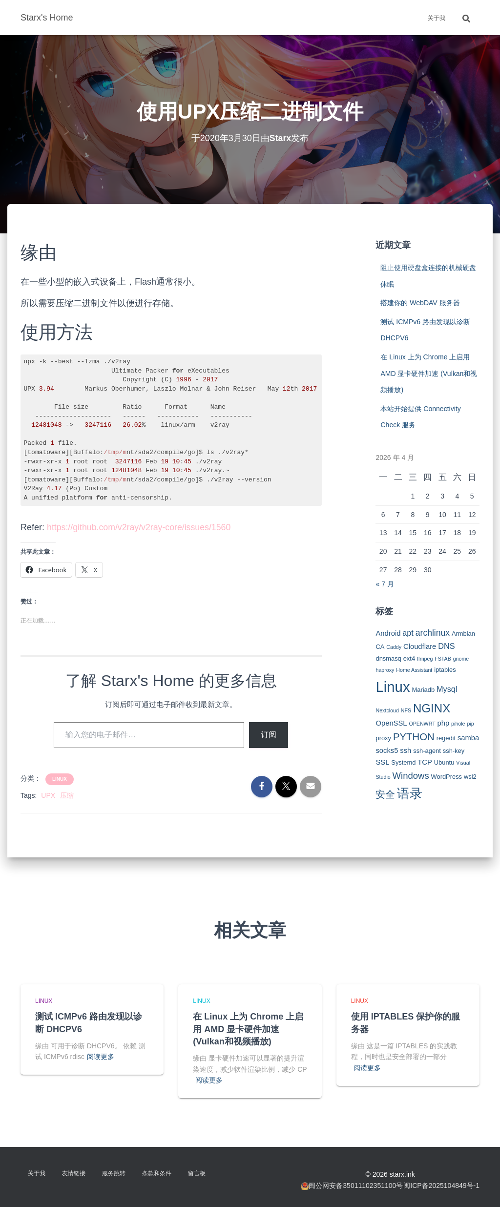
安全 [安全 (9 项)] (385, 794)
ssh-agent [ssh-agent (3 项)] (427, 750)
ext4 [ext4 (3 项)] (409, 658)
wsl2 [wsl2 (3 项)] (470, 776)
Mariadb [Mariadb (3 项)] (423, 689)
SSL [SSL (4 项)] (382, 762)
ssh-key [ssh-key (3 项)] (453, 750)
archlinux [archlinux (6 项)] (433, 633)
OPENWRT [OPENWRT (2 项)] (422, 724)
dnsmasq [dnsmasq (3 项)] (388, 658)
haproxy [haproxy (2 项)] (384, 670)
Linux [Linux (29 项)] (392, 687)
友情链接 (73, 1173)
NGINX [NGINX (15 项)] (431, 708)
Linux (59, 779)
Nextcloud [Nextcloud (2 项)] (386, 710)
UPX (48, 795)
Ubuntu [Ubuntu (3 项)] (444, 762)
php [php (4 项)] (444, 723)
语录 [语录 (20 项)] (409, 793)
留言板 (197, 1173)
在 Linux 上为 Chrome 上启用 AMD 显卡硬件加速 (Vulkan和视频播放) (428, 373)
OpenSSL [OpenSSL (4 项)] (391, 723)
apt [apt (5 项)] (408, 632)
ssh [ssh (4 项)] (405, 750)
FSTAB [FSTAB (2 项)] (443, 659)
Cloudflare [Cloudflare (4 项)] (419, 646)
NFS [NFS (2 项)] (406, 710)
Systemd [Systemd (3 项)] (403, 762)
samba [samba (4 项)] (468, 738)
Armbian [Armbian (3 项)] (463, 633)
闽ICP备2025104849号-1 (441, 1185)
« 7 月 (384, 584)
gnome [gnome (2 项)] (461, 659)
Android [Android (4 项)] (387, 633)
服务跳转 (113, 1173)
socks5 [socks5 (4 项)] (386, 750)
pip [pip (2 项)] (470, 724)
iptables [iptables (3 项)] (445, 669)
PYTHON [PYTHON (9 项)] (414, 736)
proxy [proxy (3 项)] (383, 738)
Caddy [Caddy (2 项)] (393, 647)
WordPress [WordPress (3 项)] (446, 776)
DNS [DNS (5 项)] (446, 646)
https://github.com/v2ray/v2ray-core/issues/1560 (140, 527)
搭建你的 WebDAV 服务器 (419, 303)
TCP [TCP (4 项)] (424, 762)
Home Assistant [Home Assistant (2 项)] (414, 670)
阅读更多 (100, 1057)
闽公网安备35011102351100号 (356, 1185)
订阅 (268, 734)
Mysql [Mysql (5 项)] (447, 689)
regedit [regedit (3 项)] (446, 738)
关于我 (436, 18)
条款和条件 (156, 1173)
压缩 (67, 795)
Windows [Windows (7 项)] (411, 775)
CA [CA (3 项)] (379, 646)
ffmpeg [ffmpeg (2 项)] (425, 659)
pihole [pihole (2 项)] (458, 724)
